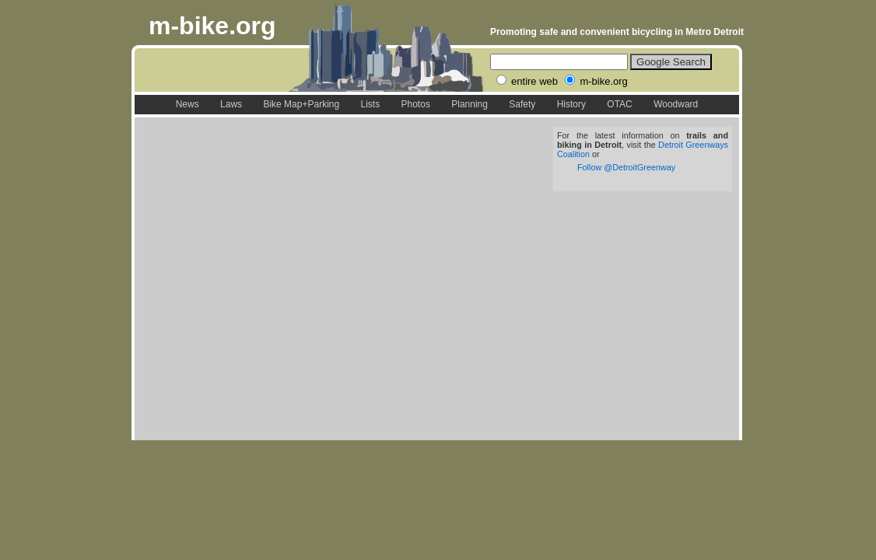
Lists (370, 104)
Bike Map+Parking (301, 104)
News (187, 104)
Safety (522, 104)
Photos (415, 104)
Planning (469, 104)
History (571, 104)
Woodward (675, 104)
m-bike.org (212, 26)
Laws (231, 104)
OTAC (619, 104)
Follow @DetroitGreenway (626, 167)
